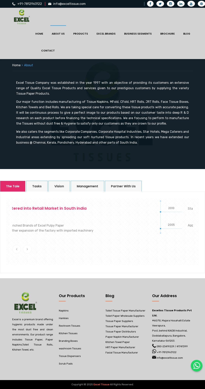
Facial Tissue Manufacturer (122, 352)
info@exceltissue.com (69, 4)
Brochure (167, 34)
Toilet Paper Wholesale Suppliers (125, 315)
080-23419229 (165, 346)
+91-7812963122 (29, 4)
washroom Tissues (70, 348)
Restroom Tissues (69, 325)
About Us (58, 34)
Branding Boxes (68, 340)
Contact (48, 50)
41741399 (182, 346)
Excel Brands (106, 34)
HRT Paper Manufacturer (120, 347)
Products (80, 34)
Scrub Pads (66, 363)
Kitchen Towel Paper (118, 342)
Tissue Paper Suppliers (119, 321)
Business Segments (138, 34)
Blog (186, 34)
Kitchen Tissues (68, 333)
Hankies (64, 318)
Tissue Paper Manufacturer (122, 326)
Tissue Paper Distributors (121, 331)
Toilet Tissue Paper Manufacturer (125, 310)
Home (39, 34)
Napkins (64, 310)
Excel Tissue (101, 384)
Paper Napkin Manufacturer (122, 336)
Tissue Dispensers (70, 356)
